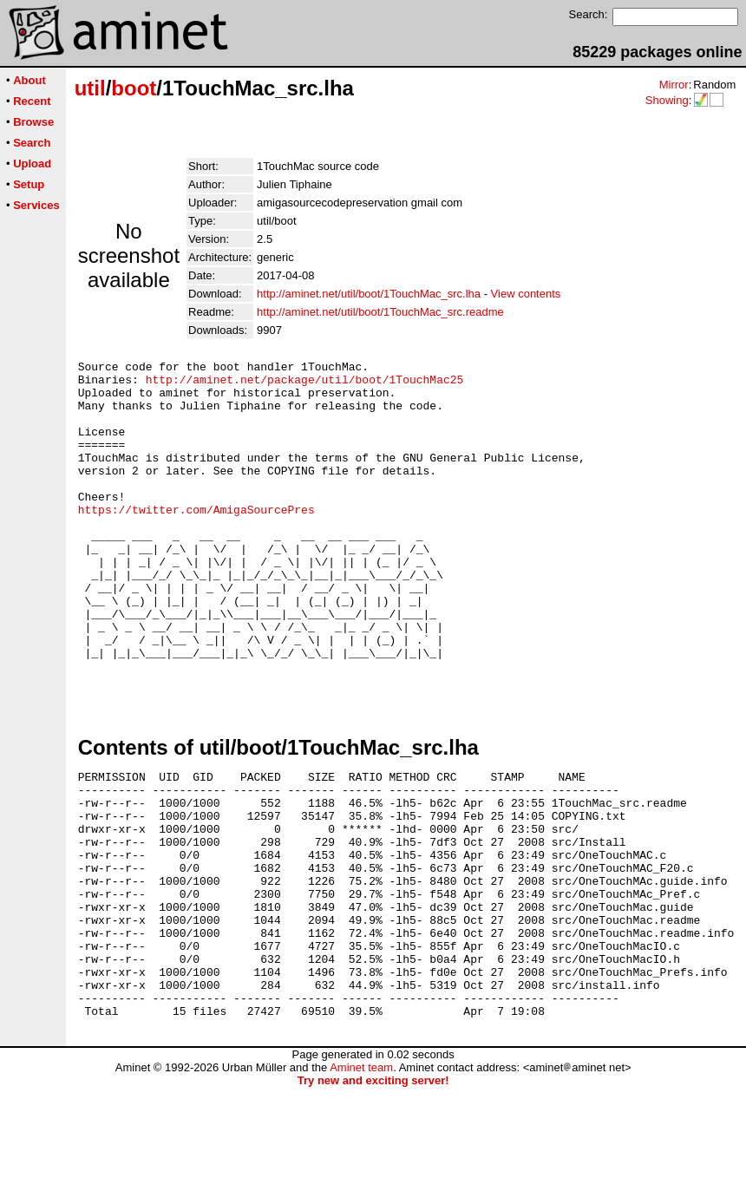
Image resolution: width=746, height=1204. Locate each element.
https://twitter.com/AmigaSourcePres (196, 540)
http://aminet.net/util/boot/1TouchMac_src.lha (369, 293)
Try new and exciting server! (373, 1197)
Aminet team (361, 1184)
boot (133, 88)
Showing (667, 100)
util (90, 88)
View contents (526, 293)
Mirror (674, 84)
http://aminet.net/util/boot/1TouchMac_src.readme (380, 311)
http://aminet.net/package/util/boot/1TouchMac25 (305, 384)
